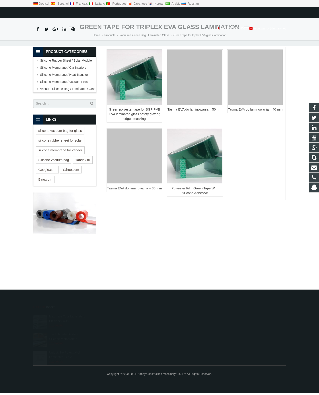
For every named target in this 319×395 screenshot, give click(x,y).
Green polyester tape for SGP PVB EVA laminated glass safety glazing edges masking (134, 138)
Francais (79, 3)
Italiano (97, 3)
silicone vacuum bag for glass (60, 155)
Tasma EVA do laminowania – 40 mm (255, 134)
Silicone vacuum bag (53, 184)
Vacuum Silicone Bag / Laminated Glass (144, 59)
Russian (190, 3)
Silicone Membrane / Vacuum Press (64, 106)
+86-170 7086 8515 (49, 12)
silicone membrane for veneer (60, 175)
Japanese (137, 3)
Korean (156, 3)
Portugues (116, 3)
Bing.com (45, 204)
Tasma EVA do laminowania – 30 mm (134, 213)
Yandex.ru (82, 184)
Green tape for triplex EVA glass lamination (159, 51)
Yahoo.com (70, 194)
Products (109, 59)
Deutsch (42, 3)
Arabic (173, 3)
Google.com (47, 194)
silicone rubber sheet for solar (60, 165)
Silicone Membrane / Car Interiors (63, 92)
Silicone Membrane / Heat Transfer (64, 99)
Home (96, 59)
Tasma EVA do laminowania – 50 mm (194, 134)
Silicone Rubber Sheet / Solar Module (66, 85)
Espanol (60, 3)
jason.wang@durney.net (84, 12)
